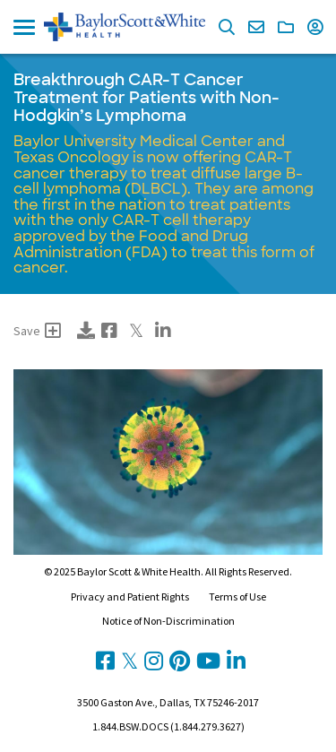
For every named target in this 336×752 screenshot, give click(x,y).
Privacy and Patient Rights (130, 596)
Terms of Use (237, 596)
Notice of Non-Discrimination (168, 620)
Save (37, 331)
